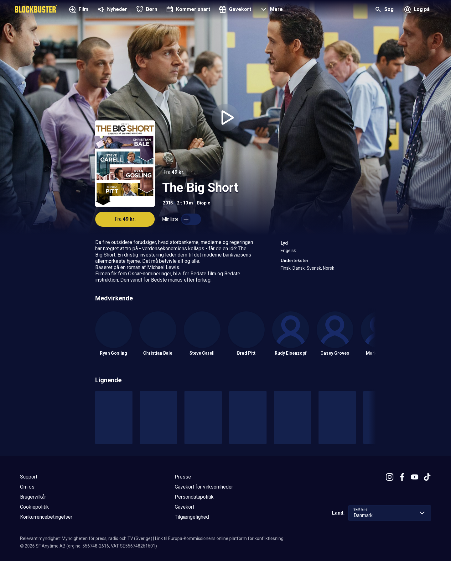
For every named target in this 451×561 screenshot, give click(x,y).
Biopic (203, 202)
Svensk (314, 268)
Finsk (286, 268)
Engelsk (288, 250)
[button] (270, 10)
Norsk (328, 268)
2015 (168, 202)
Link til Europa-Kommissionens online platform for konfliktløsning (219, 538)
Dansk (299, 268)
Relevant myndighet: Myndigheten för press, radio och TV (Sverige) (86, 538)
